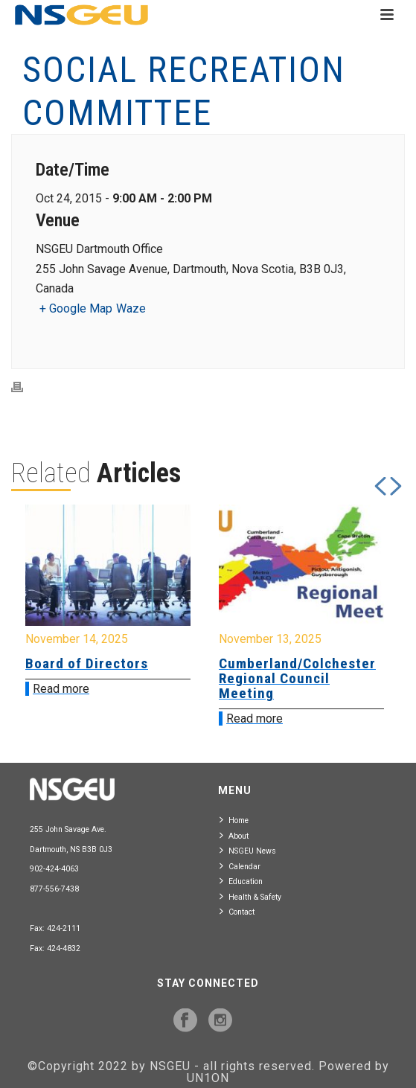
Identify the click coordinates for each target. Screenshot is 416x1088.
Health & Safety (250, 896)
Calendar (240, 865)
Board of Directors (86, 663)
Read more (61, 689)
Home (234, 819)
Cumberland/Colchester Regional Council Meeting (297, 678)
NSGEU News (248, 850)
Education (241, 880)
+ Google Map (75, 308)
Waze (131, 308)
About (234, 835)
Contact (237, 911)
